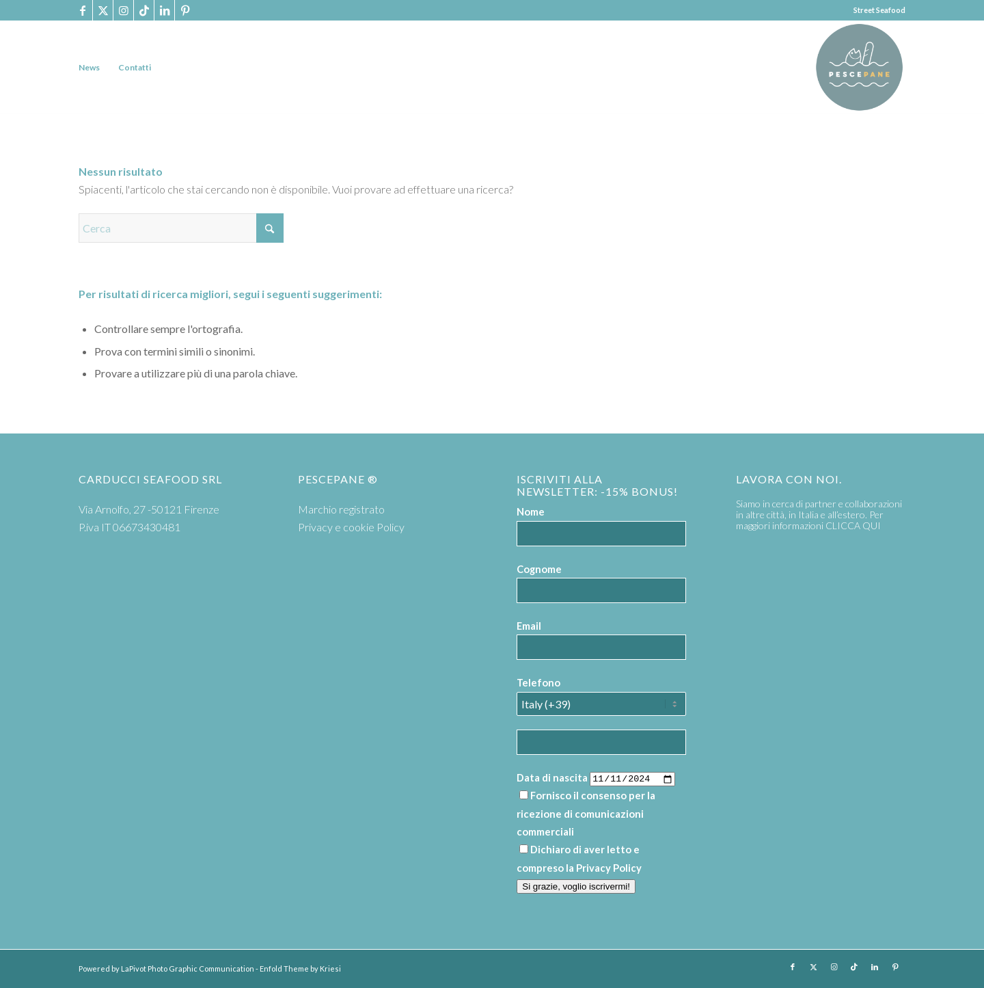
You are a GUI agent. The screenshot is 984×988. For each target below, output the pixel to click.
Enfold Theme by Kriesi (300, 968)
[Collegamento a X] (103, 10)
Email (529, 625)
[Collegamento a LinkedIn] (164, 10)
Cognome (539, 569)
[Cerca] (181, 228)
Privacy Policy (609, 868)
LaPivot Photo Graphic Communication (187, 968)
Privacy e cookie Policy (351, 526)
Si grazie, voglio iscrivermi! (576, 886)
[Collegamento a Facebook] (82, 10)
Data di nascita (552, 777)
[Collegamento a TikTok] (144, 10)
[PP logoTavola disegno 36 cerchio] (859, 67)
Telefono (538, 682)
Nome (531, 511)
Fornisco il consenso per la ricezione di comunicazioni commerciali (586, 813)
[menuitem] (89, 67)
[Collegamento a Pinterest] (185, 10)
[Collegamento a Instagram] (123, 10)
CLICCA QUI (853, 525)
